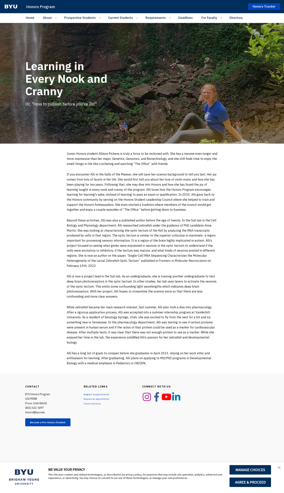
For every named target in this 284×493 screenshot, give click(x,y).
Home (30, 18)
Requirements (155, 18)
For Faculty (209, 18)
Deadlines (185, 18)
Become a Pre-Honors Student (50, 424)
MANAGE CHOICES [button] (250, 469)
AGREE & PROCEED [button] (250, 482)
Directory (236, 18)
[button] (278, 469)
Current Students (120, 18)
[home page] (11, 6)
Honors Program (43, 6)
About (47, 18)
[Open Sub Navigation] (56, 17)
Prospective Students (80, 18)
